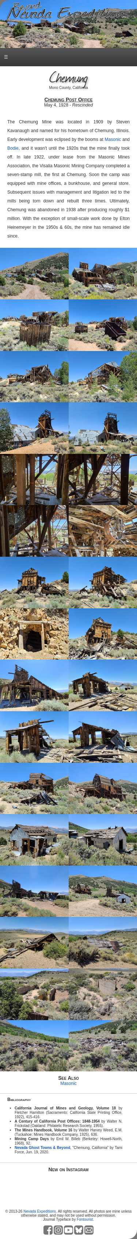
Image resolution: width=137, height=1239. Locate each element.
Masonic (113, 139)
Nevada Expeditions (39, 1211)
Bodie (13, 148)
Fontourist (85, 1219)
